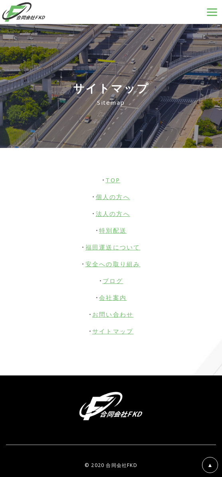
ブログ (113, 280)
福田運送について (113, 247)
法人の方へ (113, 213)
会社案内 (113, 297)
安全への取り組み (113, 263)
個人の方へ (113, 196)
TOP (112, 180)
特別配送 (113, 230)
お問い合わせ (113, 314)
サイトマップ (113, 331)
